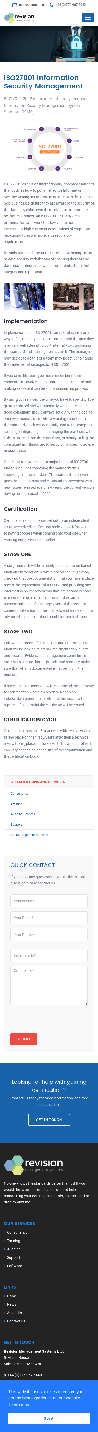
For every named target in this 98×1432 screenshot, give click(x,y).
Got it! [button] (48, 1418)
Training (16, 804)
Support (16, 824)
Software (14, 1265)
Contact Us (16, 1321)
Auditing (14, 1249)
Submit (24, 1039)
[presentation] (50, 1019)
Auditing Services (23, 814)
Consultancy (19, 793)
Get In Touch (49, 1119)
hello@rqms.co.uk (32, 4)
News (11, 1304)
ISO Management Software (29, 834)
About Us (14, 1312)
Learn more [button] (20, 1405)
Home (12, 1295)
